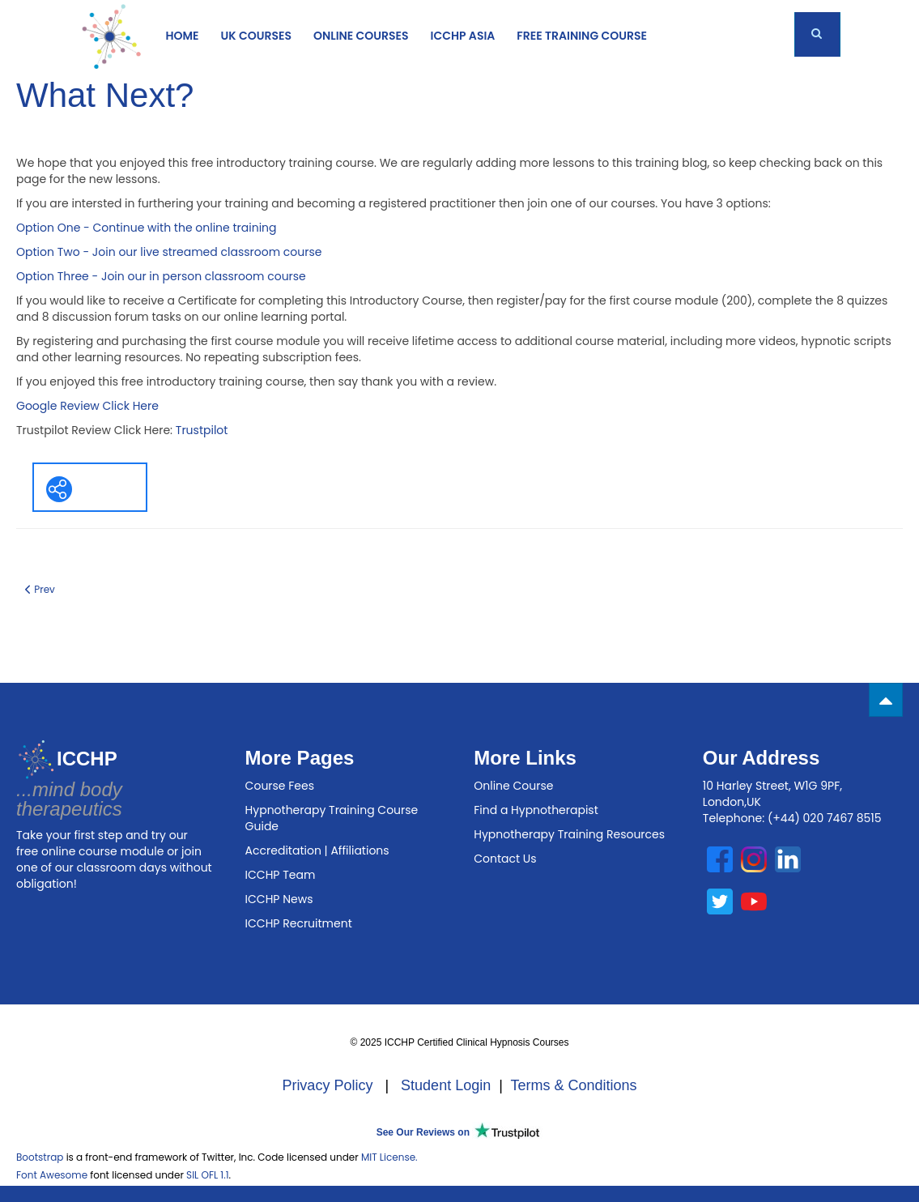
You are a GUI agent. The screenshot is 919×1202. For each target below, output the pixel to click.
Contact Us (505, 858)
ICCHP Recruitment (298, 923)
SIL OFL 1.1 (207, 1175)
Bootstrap (39, 1157)
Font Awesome (51, 1175)
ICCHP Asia (463, 36)
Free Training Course (582, 36)
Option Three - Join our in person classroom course (161, 276)
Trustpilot (202, 430)
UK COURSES (256, 36)
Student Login (446, 1085)
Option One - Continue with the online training (146, 228)
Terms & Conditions (574, 1085)
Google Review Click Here (87, 406)
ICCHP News (279, 899)
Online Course (513, 786)
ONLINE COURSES (361, 36)
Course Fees (279, 786)
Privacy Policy (327, 1085)
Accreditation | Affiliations (317, 850)
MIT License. (389, 1157)
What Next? (105, 95)
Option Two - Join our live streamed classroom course (168, 252)
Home (182, 36)
